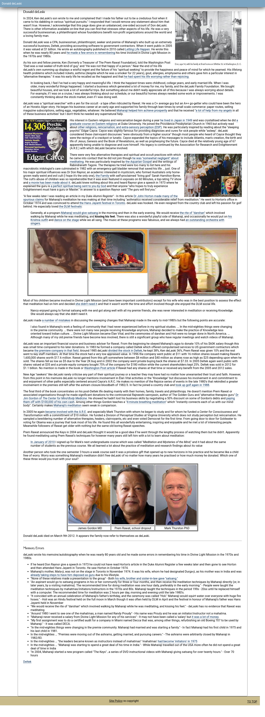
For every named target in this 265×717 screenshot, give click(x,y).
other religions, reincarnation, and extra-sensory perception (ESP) (120, 127)
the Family (102, 175)
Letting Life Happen (137, 49)
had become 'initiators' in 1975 (177, 641)
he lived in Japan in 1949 (176, 120)
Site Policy (116, 701)
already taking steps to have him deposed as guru (63, 575)
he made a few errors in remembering (91, 52)
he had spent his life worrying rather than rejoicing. (156, 76)
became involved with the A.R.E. (66, 412)
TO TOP (252, 701)
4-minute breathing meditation (146, 402)
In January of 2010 (43, 442)
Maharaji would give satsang (79, 213)
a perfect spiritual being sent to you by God (78, 186)
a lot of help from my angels (214, 110)
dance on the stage (66, 220)
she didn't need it (86, 304)
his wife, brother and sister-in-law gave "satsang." (146, 578)
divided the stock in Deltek (125, 350)
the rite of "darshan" (192, 213)
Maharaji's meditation (68, 405)
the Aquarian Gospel (138, 161)
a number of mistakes (56, 320)
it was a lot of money (205, 617)
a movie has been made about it (49, 182)
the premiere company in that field (56, 350)
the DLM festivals (70, 206)
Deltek (27, 661)
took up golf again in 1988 (192, 385)
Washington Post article (99, 368)
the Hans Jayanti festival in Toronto (102, 203)
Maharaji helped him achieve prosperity (142, 110)
